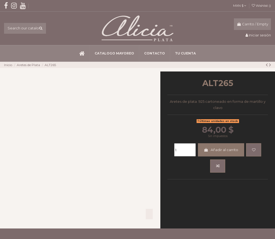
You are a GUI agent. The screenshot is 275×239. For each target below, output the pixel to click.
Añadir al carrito (221, 150)
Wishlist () (261, 6)
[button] (114, 53)
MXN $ (239, 6)
